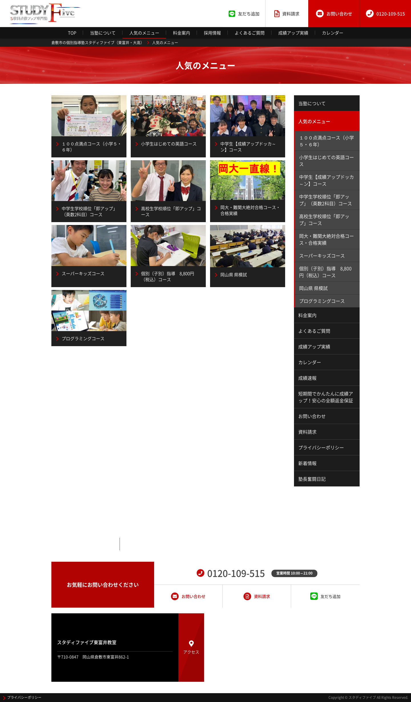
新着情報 (307, 463)
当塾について (103, 33)
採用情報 (212, 33)
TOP (72, 33)
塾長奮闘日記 (312, 478)
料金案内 (181, 33)
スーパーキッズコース (322, 255)
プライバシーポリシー (321, 447)
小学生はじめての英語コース (326, 160)
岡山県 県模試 (313, 288)
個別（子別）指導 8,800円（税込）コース (325, 272)
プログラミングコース (322, 300)
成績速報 (307, 377)
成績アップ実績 (293, 33)
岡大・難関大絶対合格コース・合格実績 (326, 239)
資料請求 (307, 431)
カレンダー (332, 33)
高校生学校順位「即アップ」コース (324, 219)
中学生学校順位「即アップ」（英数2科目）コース (325, 200)
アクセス (191, 647)
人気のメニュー (144, 33)
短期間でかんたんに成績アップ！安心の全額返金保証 (325, 397)
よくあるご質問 (250, 33)
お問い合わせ (312, 416)
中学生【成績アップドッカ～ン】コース (326, 180)
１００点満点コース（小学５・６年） (326, 141)
